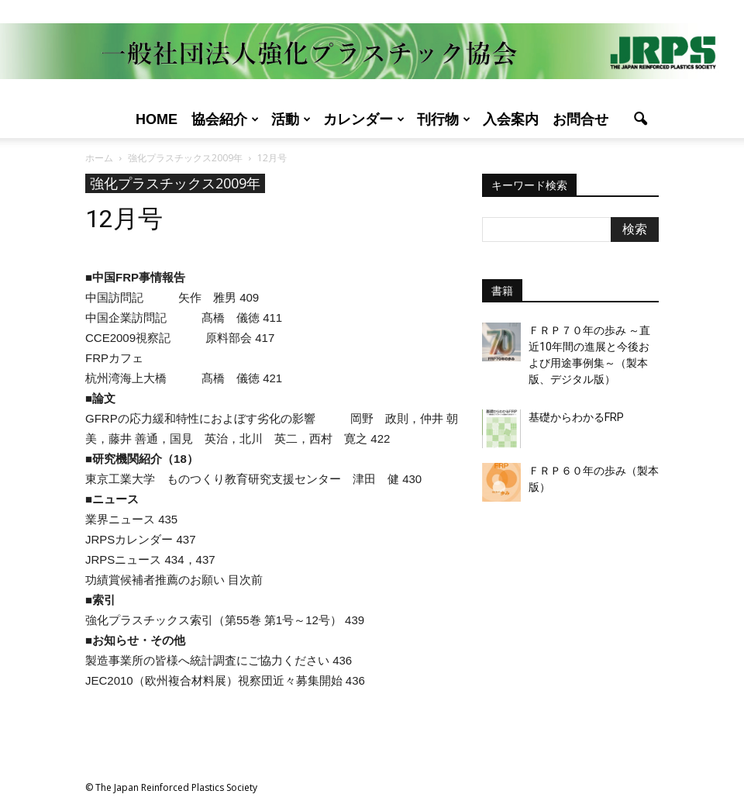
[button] (640, 119)
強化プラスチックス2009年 (175, 183)
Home (156, 119)
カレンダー (364, 119)
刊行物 (443, 119)
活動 (291, 119)
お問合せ (580, 119)
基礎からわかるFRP (576, 417)
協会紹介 (225, 119)
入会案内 (511, 119)
